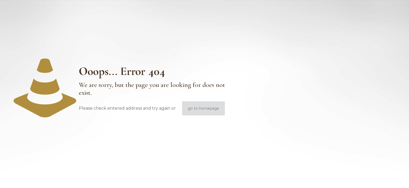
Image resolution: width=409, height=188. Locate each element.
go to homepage (203, 108)
